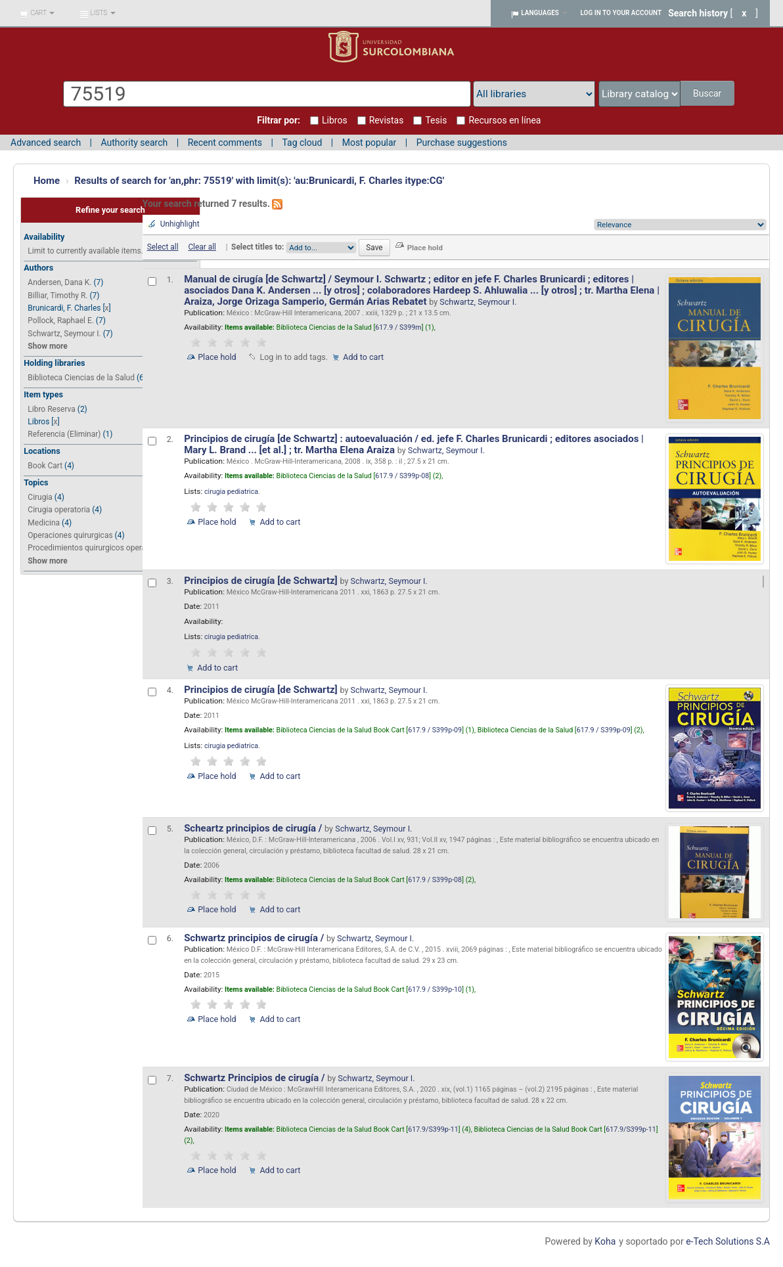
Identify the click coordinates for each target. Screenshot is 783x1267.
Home (47, 181)
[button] (37, 13)
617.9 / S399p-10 (435, 989)
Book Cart (45, 465)
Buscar (708, 93)
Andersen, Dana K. (59, 282)
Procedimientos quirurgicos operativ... (94, 547)
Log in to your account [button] (621, 12)
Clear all (202, 247)
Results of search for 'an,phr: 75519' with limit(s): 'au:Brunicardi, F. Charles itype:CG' (259, 181)
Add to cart (363, 357)
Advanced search (46, 142)
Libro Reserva (51, 409)
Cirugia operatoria (59, 509)
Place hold (217, 357)
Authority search (134, 142)
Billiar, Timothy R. (57, 295)
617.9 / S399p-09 (435, 730)
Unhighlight (180, 224)
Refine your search (110, 210)
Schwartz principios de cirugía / (255, 938)
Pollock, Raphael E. (61, 320)
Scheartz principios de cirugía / (254, 828)
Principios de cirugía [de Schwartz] (262, 581)
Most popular (369, 142)
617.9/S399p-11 (433, 1129)
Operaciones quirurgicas (70, 535)
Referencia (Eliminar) (64, 434)
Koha (604, 1241)
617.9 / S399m (398, 327)
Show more (47, 346)
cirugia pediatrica (231, 491)
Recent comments (225, 142)
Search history (698, 13)
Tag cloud (302, 142)
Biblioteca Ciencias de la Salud (81, 377)
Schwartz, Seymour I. (64, 333)
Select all (163, 247)
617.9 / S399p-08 (402, 476)
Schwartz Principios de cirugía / (255, 1078)
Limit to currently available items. (85, 251)
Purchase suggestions (461, 142)
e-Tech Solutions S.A (728, 1241)
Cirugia (40, 497)
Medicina (44, 522)
